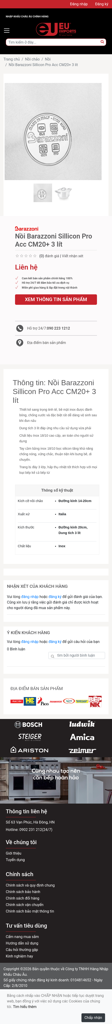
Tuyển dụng (15, 860)
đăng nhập (29, 597)
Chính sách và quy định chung (30, 885)
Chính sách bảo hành (23, 892)
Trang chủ (11, 59)
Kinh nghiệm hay (19, 956)
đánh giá (52, 256)
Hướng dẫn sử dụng (22, 943)
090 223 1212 (58, 328)
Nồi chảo (32, 59)
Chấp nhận (93, 1017)
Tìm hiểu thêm (25, 1007)
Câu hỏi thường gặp (22, 950)
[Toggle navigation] (6, 30)
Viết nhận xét (72, 256)
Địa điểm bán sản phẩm (46, 342)
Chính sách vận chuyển (25, 905)
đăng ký (55, 597)
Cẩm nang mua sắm (22, 937)
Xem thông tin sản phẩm (56, 299)
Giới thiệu (13, 853)
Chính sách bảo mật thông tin (30, 911)
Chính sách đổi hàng (22, 898)
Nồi (47, 59)
